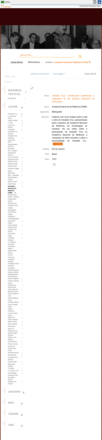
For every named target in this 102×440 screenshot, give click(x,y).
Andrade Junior (13, 205)
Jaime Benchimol (11, 172)
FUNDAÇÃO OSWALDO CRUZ (90, 6)
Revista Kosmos (13, 353)
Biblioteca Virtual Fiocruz (44, 18)
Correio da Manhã (11, 126)
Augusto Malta (12, 120)
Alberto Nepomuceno (12, 202)
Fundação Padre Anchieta (13, 265)
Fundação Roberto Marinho (13, 269)
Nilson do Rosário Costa (12, 330)
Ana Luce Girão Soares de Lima (13, 158)
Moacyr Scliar (12, 181)
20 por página (59, 74)
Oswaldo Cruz (12, 114)
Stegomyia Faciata (11, 365)
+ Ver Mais (58, 144)
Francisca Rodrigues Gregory (11, 259)
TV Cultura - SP (13, 371)
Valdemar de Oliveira (12, 383)
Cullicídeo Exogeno (11, 239)
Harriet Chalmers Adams (13, 282)
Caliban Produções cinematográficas (13, 217)
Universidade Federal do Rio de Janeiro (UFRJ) (13, 376)
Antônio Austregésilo (12, 209)
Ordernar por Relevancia (40, 74)
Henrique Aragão (13, 168)
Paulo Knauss (12, 341)
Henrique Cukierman (11, 139)
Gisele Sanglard (13, 278)
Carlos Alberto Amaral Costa (12, 226)
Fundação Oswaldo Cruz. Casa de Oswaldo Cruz (13, 133)
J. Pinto (10, 123)
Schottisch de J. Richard (13, 358)
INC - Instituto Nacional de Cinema (12, 153)
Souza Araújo (12, 362)
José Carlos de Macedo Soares (13, 290)
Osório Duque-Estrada (13, 334)
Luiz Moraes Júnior (12, 117)
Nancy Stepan (12, 324)
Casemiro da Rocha (12, 230)
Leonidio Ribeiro (13, 302)
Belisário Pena (12, 161)
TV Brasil (11, 368)
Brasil (7, 2)
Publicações (12, 98)
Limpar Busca (17, 62)
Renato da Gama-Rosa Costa (12, 348)
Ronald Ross (12, 355)
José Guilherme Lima (13, 295)
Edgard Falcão (13, 164)
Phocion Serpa (13, 344)
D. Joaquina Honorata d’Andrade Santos (12, 245)
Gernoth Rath (12, 166)
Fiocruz (7, 6)
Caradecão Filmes (11, 222)
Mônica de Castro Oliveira (13, 318)
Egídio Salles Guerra (12, 252)
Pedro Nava (12, 184)
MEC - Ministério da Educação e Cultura (13, 177)
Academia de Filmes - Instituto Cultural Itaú (13, 197)
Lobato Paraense (11, 310)
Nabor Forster (12, 322)
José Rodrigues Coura (13, 299)
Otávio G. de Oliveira (12, 338)
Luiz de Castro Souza (12, 314)
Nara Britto (11, 326)
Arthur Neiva (12, 212)
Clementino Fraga (11, 235)
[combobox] (51, 57)
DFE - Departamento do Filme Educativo (12, 145)
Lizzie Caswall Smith (12, 306)
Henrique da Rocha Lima (12, 286)
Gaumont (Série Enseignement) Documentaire (13, 274)
